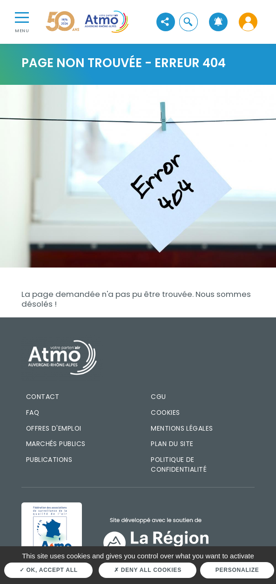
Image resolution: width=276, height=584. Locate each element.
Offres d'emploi (53, 428)
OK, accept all (49, 570)
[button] (188, 21)
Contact (43, 396)
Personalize (237, 570)
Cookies (165, 412)
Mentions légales (182, 428)
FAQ (32, 412)
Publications (49, 459)
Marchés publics (56, 443)
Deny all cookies (148, 570)
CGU (158, 396)
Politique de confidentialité (179, 464)
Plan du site (172, 443)
